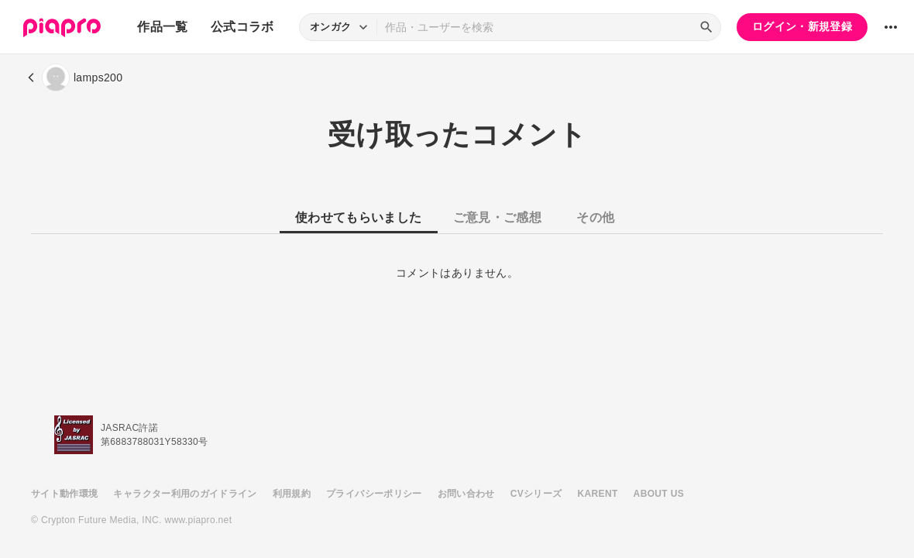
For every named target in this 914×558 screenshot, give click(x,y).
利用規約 (292, 493)
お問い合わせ (466, 493)
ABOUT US (659, 493)
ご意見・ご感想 (497, 217)
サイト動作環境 (64, 493)
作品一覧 (162, 26)
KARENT (598, 493)
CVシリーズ (536, 493)
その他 (595, 217)
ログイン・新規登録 (802, 26)
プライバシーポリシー (374, 493)
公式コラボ (242, 26)
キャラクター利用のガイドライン (184, 493)
